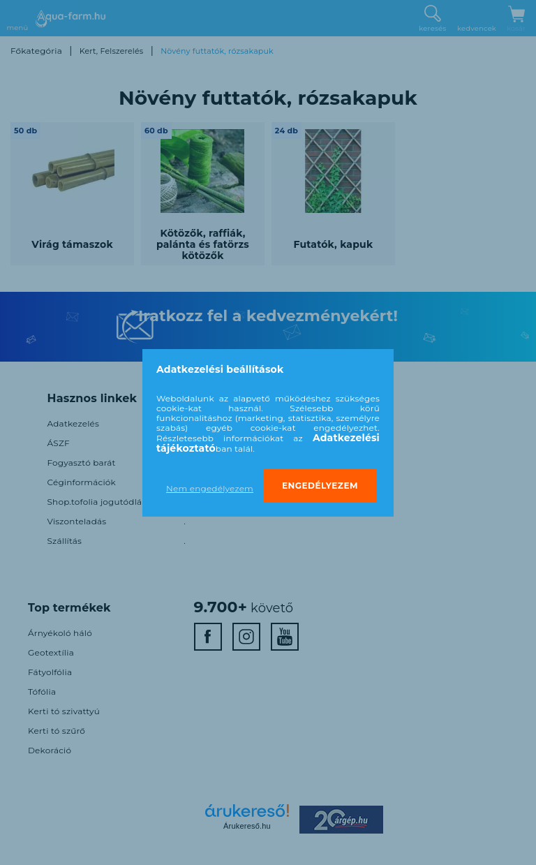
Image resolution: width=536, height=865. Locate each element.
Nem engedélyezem (209, 488)
